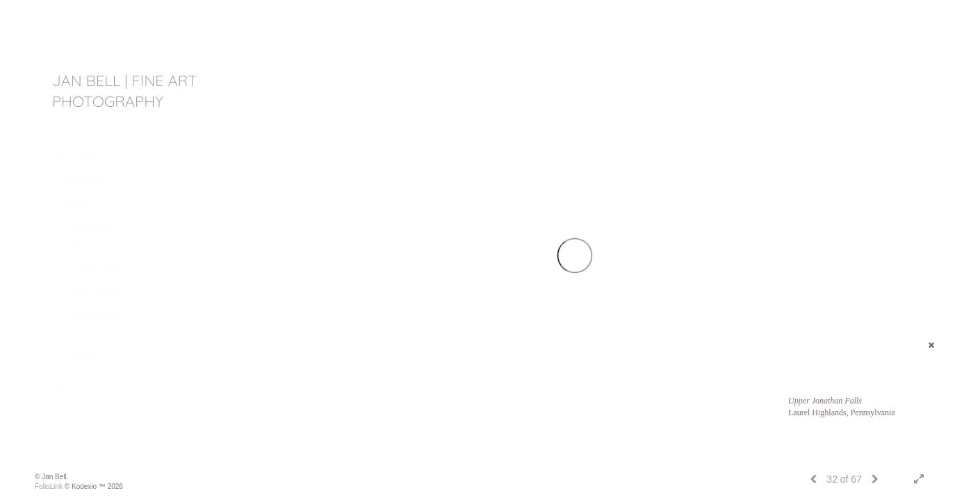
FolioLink (49, 486)
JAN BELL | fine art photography (124, 91)
